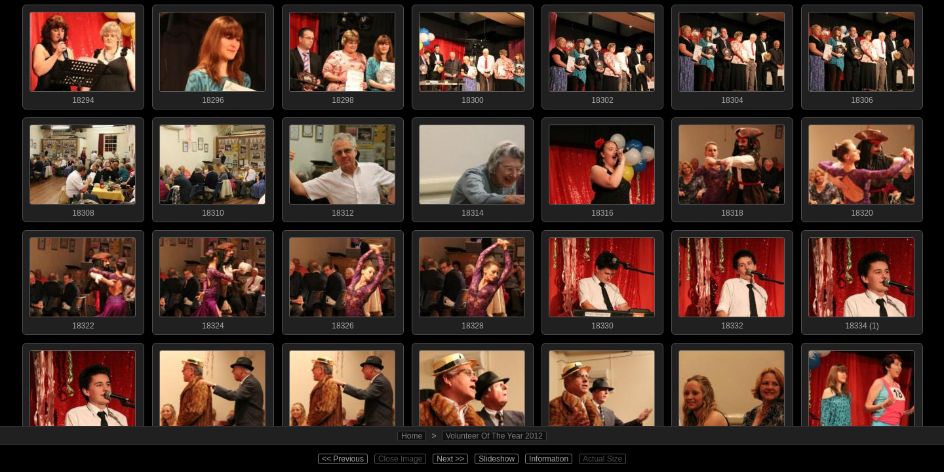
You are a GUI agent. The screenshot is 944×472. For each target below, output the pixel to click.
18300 (472, 55)
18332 (731, 280)
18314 (472, 168)
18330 (601, 280)
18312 (342, 168)
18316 (601, 168)
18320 (861, 168)
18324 (212, 280)
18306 (861, 55)
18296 (212, 55)
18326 (342, 280)
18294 (82, 55)
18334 (82, 393)
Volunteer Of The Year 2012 (494, 436)
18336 (212, 393)
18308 (82, 168)
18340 (472, 393)
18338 (342, 393)
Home (411, 436)
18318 (731, 168)
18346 (861, 393)
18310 (212, 168)
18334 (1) (861, 280)
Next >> (450, 458)
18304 (731, 55)
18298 (342, 55)
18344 (731, 393)
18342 (601, 393)
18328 (472, 280)
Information (548, 458)
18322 (82, 280)
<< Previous (343, 458)
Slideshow (497, 458)
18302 (601, 55)
